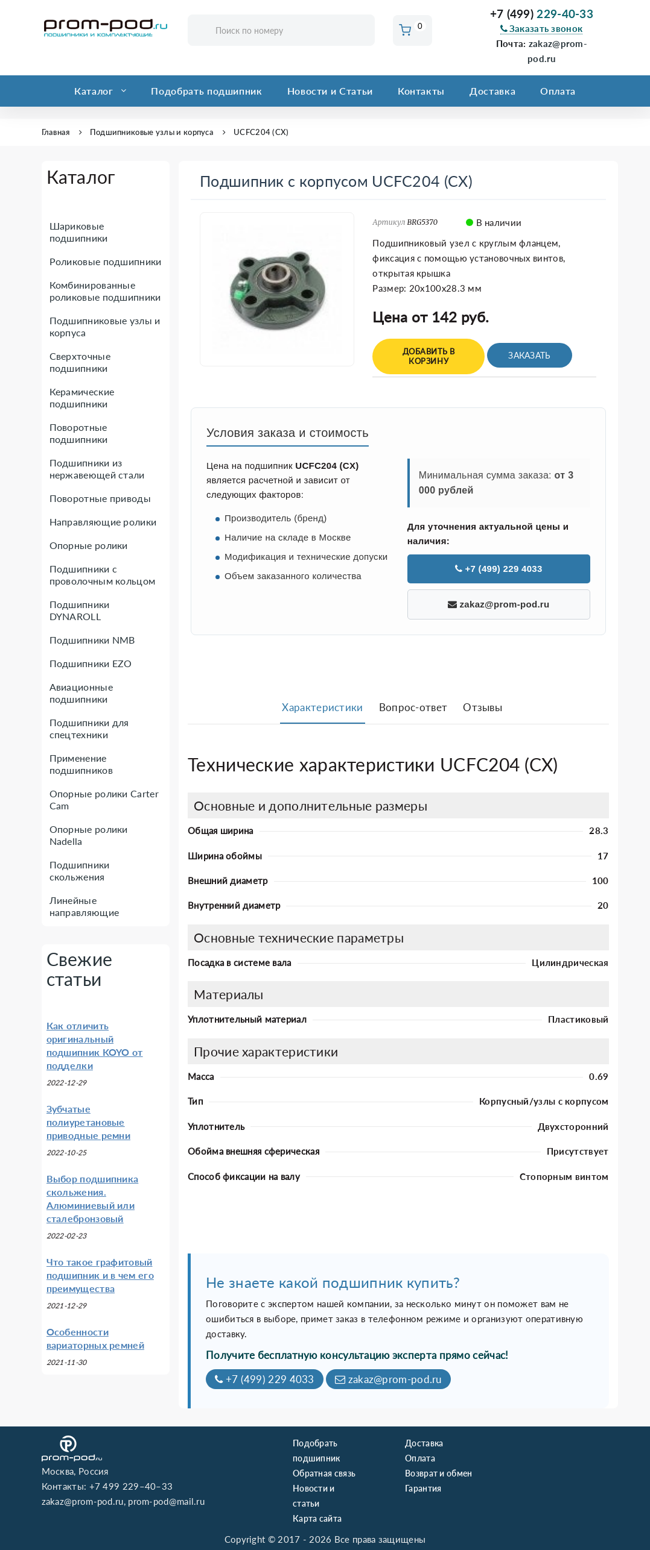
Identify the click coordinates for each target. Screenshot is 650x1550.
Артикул (388, 222)
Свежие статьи (79, 969)
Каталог (93, 90)
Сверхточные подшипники (79, 362)
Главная (56, 132)
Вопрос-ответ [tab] (413, 707)
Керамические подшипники (82, 397)
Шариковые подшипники (78, 231)
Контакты (421, 90)
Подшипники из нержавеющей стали (97, 468)
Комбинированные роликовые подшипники (105, 291)
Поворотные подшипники (78, 433)
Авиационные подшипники (81, 692)
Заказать (529, 355)
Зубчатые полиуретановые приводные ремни (88, 1122)
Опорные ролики (88, 545)
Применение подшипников (81, 764)
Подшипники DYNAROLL (79, 610)
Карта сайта (317, 1518)
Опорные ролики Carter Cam (104, 799)
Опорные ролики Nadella (88, 835)
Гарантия (423, 1488)
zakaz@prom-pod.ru (499, 604)
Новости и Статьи (330, 90)
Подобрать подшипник (206, 90)
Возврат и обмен (439, 1473)
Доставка (492, 90)
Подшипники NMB (92, 639)
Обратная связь (324, 1473)
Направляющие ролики (103, 521)
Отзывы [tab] (482, 707)
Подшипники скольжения (79, 870)
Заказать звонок (541, 28)
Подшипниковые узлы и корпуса (152, 132)
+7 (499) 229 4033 (499, 568)
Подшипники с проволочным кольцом (102, 574)
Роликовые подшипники (105, 261)
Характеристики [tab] (322, 707)
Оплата (558, 90)
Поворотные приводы (100, 498)
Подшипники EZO (90, 663)
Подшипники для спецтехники (89, 728)
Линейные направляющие (84, 906)
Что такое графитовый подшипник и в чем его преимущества (100, 1275)
